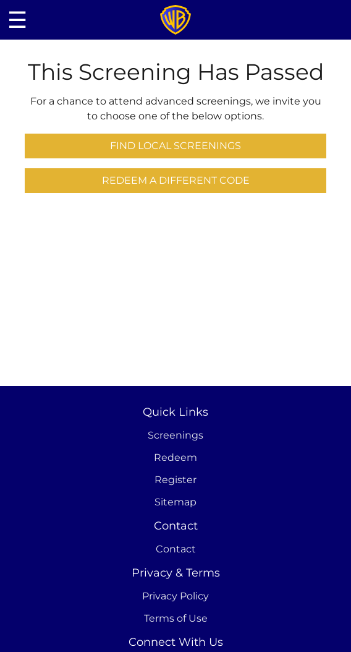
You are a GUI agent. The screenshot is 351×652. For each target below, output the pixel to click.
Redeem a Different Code (176, 180)
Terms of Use (176, 618)
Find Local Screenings (175, 146)
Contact (176, 549)
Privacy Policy (175, 596)
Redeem (175, 457)
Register (175, 480)
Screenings (175, 435)
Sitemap (175, 502)
